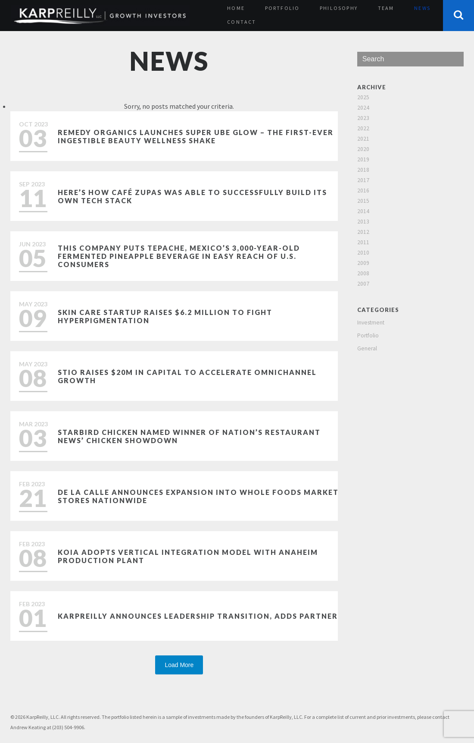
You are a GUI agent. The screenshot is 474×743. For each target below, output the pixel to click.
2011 (363, 242)
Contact (241, 22)
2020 (363, 149)
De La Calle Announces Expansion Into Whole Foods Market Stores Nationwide (198, 496)
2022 (363, 128)
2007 (363, 283)
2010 (363, 252)
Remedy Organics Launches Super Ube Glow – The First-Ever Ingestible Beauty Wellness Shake (196, 136)
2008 (363, 273)
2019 (363, 159)
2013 (363, 221)
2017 (363, 180)
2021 (363, 138)
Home (236, 8)
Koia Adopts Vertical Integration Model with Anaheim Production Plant (188, 556)
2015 (363, 201)
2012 (363, 232)
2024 (363, 107)
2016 (363, 190)
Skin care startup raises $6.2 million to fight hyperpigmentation (165, 316)
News (422, 8)
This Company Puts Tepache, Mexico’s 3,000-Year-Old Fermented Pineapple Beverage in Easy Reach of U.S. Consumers (179, 256)
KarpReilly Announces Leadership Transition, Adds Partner (198, 616)
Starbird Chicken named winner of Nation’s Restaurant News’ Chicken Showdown (189, 436)
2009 (363, 263)
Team (386, 8)
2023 (363, 118)
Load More (179, 664)
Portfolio (282, 8)
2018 (363, 169)
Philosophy (339, 8)
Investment (370, 322)
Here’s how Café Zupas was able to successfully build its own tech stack (192, 196)
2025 (363, 97)
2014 (363, 211)
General (367, 348)
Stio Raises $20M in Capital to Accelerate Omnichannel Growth (187, 376)
